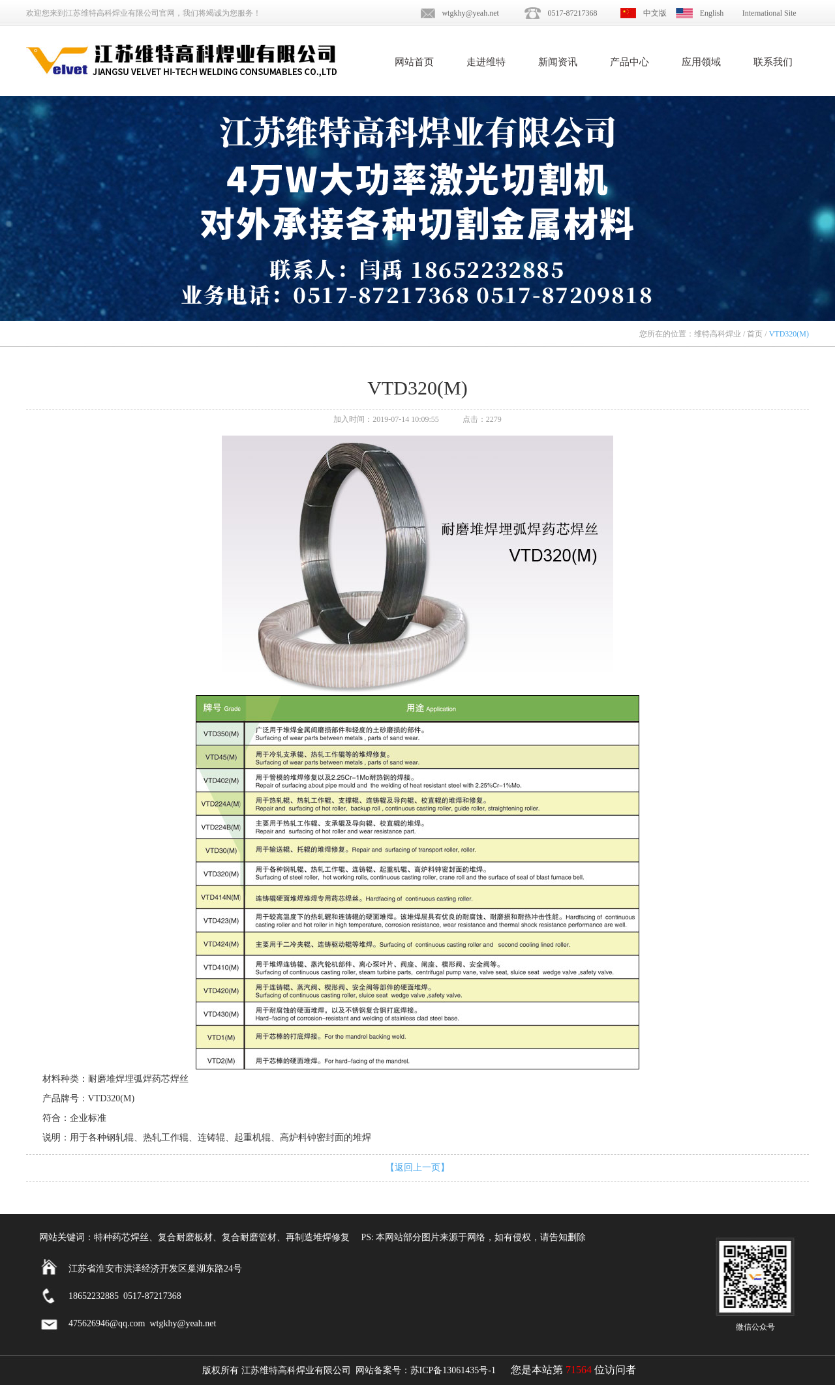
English (712, 13)
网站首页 (414, 62)
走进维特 (486, 62)
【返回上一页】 (417, 1167)
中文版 (655, 13)
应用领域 (701, 62)
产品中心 (629, 62)
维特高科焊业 (717, 333)
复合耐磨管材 (249, 1237)
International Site (769, 13)
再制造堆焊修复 (318, 1237)
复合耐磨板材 (185, 1237)
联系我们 (773, 62)
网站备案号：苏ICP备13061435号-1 (426, 1370)
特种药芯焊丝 (121, 1237)
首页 (755, 333)
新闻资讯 (557, 62)
